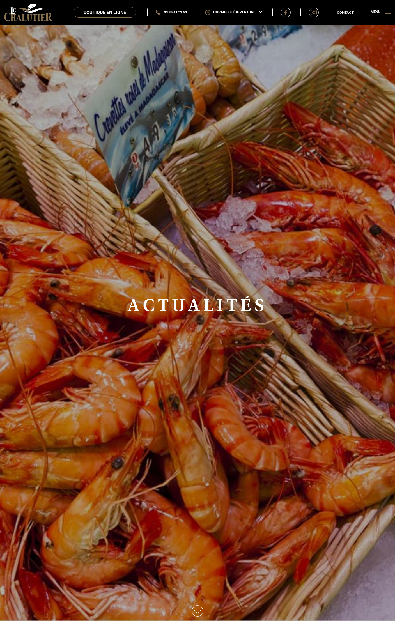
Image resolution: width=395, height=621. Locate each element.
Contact (345, 12)
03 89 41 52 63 (171, 12)
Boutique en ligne (105, 12)
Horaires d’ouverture (237, 12)
